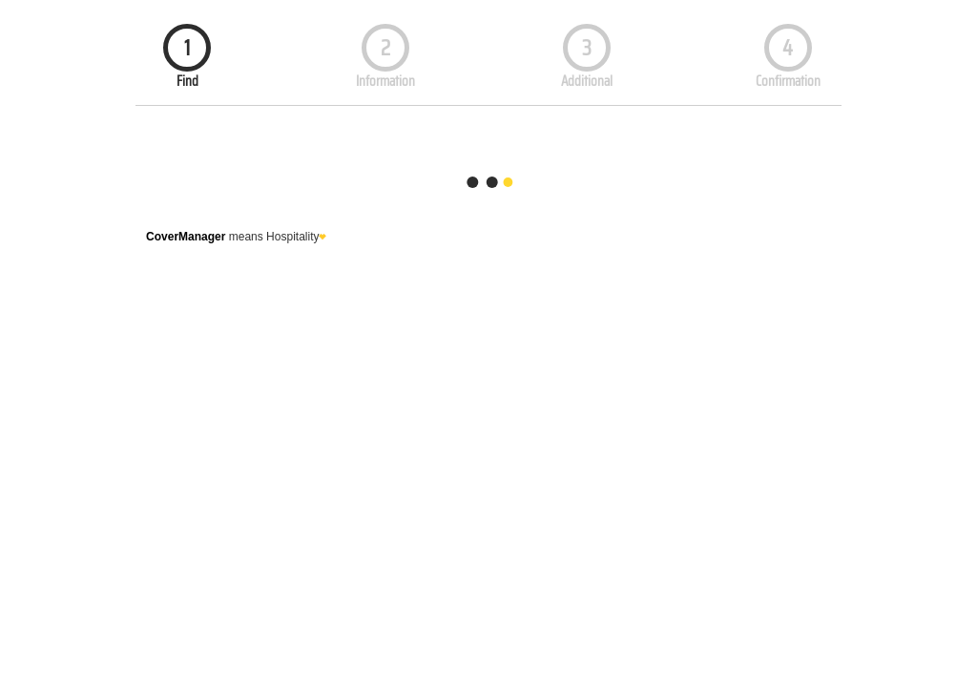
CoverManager (185, 236)
